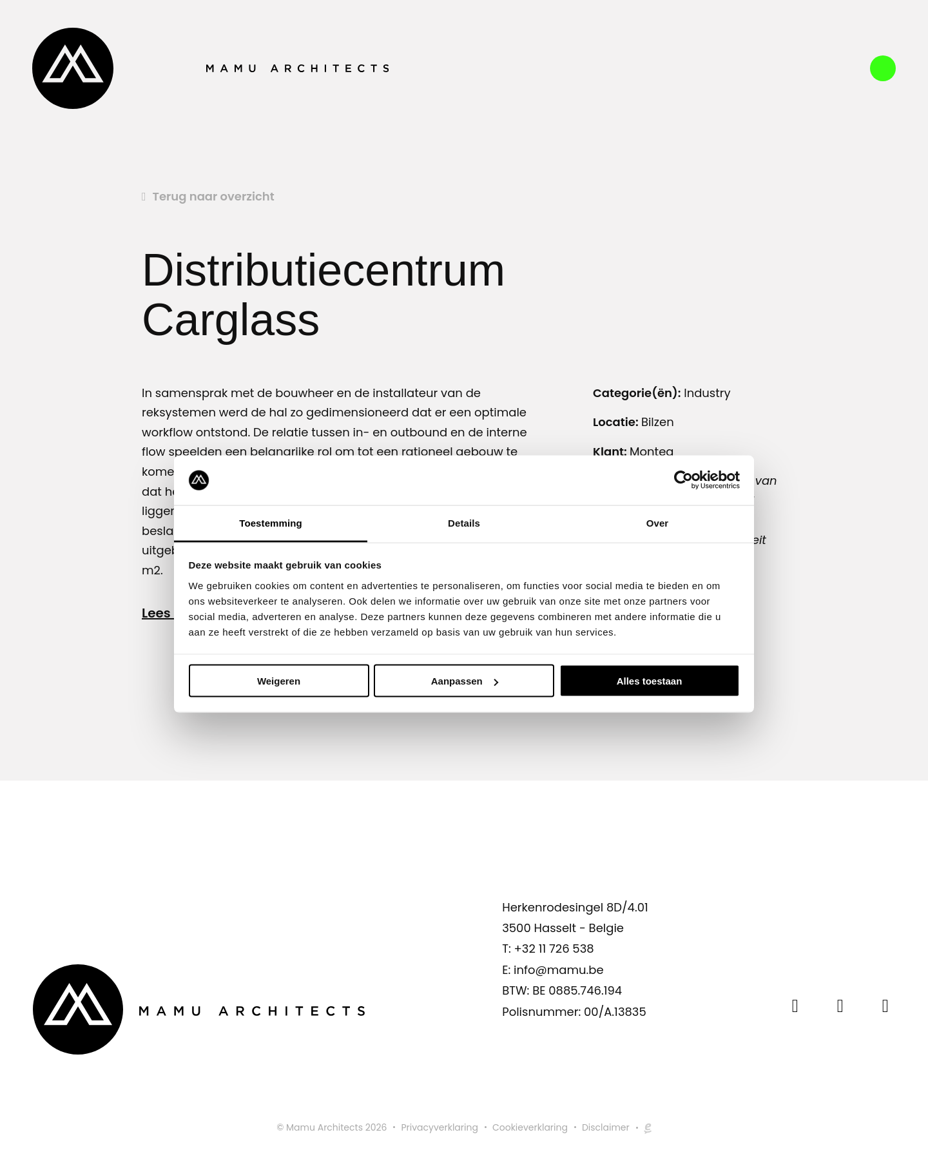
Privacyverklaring (439, 1127)
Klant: (611, 451)
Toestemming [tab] (270, 522)
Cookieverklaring (530, 1127)
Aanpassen (464, 681)
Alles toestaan (649, 681)
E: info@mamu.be (552, 970)
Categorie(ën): (637, 393)
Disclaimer (606, 1127)
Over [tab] (657, 522)
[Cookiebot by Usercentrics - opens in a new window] (683, 480)
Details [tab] (464, 522)
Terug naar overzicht (214, 196)
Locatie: (617, 422)
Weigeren (278, 681)
